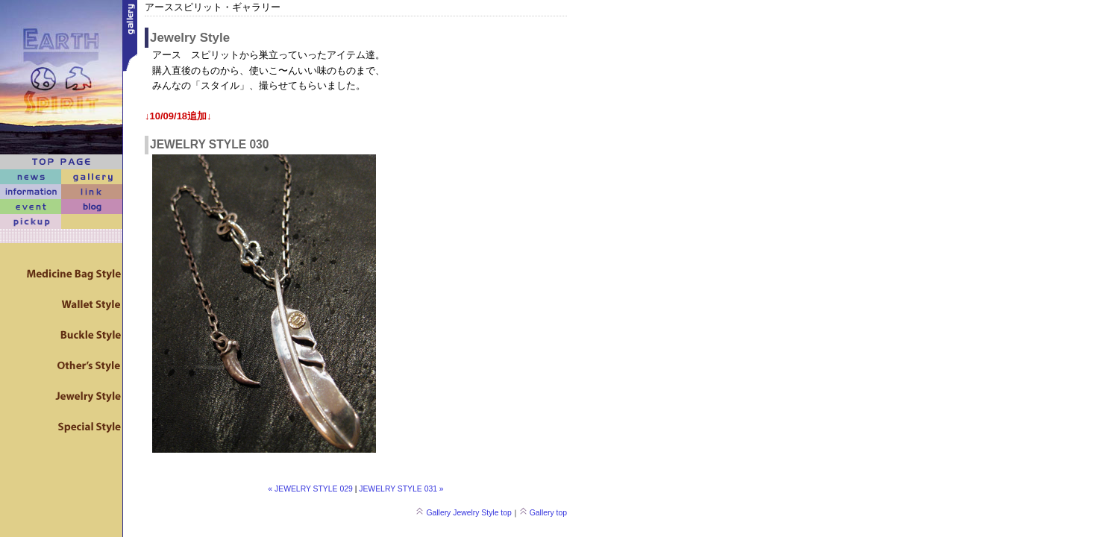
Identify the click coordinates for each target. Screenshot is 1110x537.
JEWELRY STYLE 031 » (401, 489)
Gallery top (543, 513)
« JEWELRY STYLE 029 (310, 489)
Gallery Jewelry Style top (463, 513)
